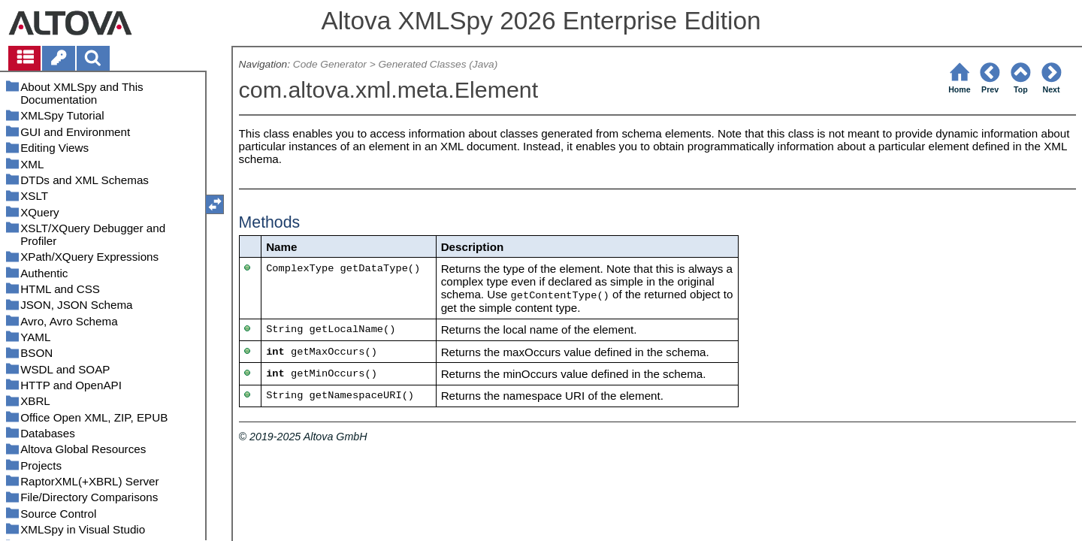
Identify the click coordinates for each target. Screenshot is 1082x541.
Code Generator (330, 64)
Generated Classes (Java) (437, 64)
